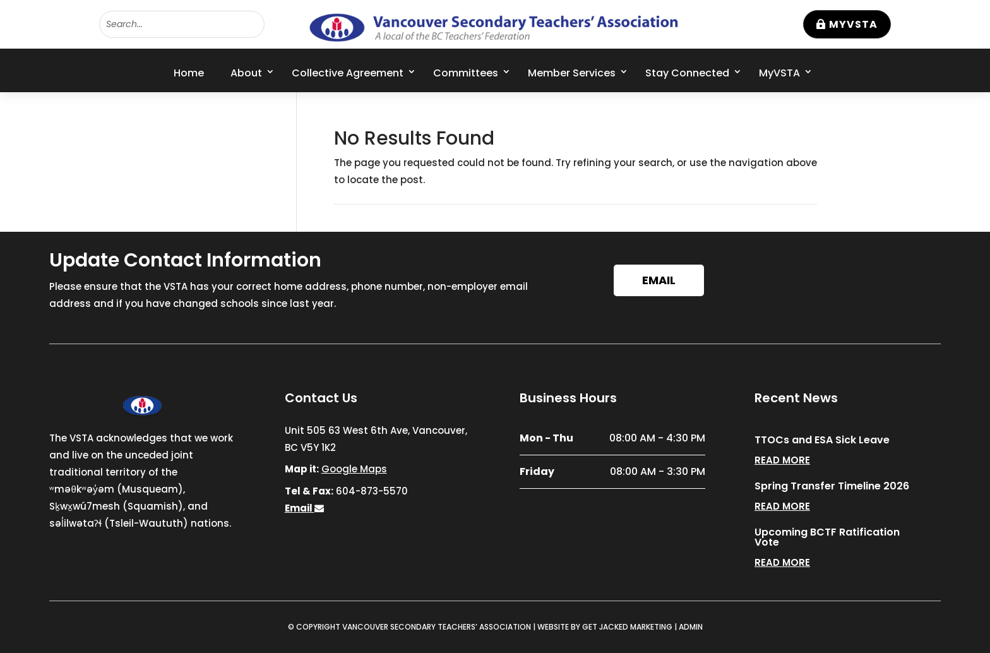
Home (189, 73)
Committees (465, 73)
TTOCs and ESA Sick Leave (822, 440)
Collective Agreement (347, 73)
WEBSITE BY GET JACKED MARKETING (604, 626)
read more (782, 460)
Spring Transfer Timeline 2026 (831, 486)
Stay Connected (687, 73)
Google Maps (354, 469)
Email (659, 280)
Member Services (572, 73)
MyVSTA (853, 24)
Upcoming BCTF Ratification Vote (827, 537)
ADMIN (691, 626)
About (246, 73)
